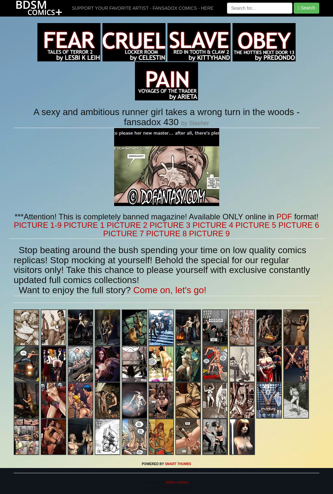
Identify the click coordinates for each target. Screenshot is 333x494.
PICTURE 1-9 (38, 225)
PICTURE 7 (123, 233)
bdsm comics (177, 482)
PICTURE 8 (166, 233)
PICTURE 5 (255, 225)
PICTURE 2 (127, 225)
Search (306, 8)
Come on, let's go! (169, 290)
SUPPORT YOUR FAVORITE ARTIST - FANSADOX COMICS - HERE (143, 8)
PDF (284, 216)
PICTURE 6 (298, 225)
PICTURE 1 (84, 225)
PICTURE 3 (170, 225)
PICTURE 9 (209, 233)
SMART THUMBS (178, 464)
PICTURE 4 (213, 225)
